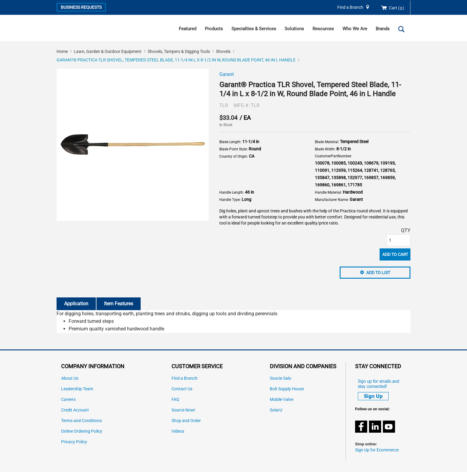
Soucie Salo (280, 378)
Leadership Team (77, 389)
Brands (383, 28)
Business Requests (81, 7)
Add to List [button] (378, 272)
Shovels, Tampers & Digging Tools (179, 51)
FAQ (175, 399)
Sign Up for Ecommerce (377, 450)
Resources (323, 28)
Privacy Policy (74, 442)
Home (62, 51)
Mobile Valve (281, 399)
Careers (68, 399)
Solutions (294, 28)
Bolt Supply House (287, 389)
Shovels (223, 51)
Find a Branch (350, 7)
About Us (69, 378)
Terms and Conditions (81, 420)
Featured (187, 28)
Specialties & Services (253, 28)
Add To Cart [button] (395, 254)
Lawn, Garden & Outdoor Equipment (108, 51)
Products (214, 28)
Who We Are (354, 28)
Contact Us (181, 389)
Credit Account (75, 410)
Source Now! (183, 410)
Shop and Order (186, 420)
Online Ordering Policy (81, 431)
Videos (177, 431)
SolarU (276, 410)
